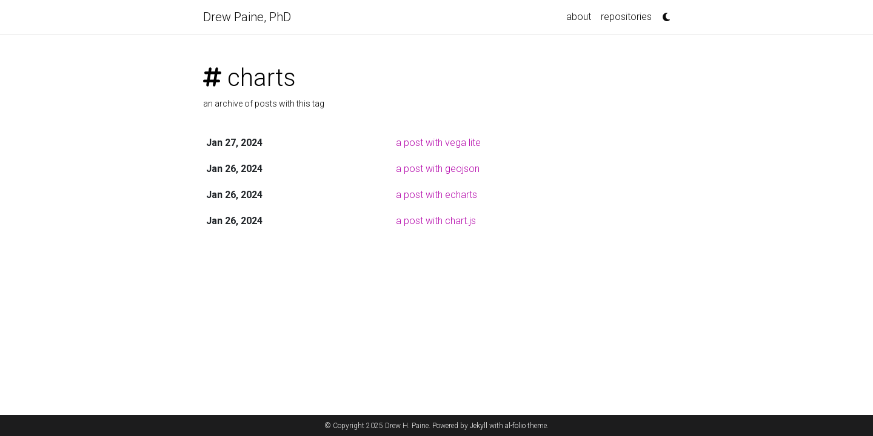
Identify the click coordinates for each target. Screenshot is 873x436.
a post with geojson (438, 168)
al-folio (515, 425)
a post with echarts (436, 194)
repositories (626, 16)
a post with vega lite (438, 142)
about (578, 16)
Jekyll (478, 425)
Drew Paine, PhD (247, 17)
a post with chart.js (436, 220)
